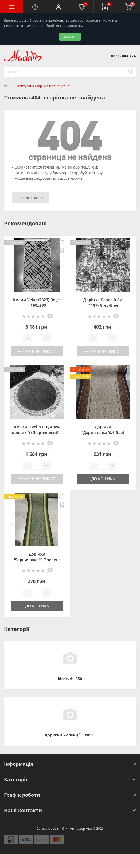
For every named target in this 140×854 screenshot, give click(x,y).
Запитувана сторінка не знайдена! (42, 85)
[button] (58, 6)
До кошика (103, 478)
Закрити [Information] (70, 36)
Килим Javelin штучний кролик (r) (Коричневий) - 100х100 (37, 432)
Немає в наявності (37, 351)
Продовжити (30, 198)
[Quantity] (36, 338)
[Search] (130, 72)
